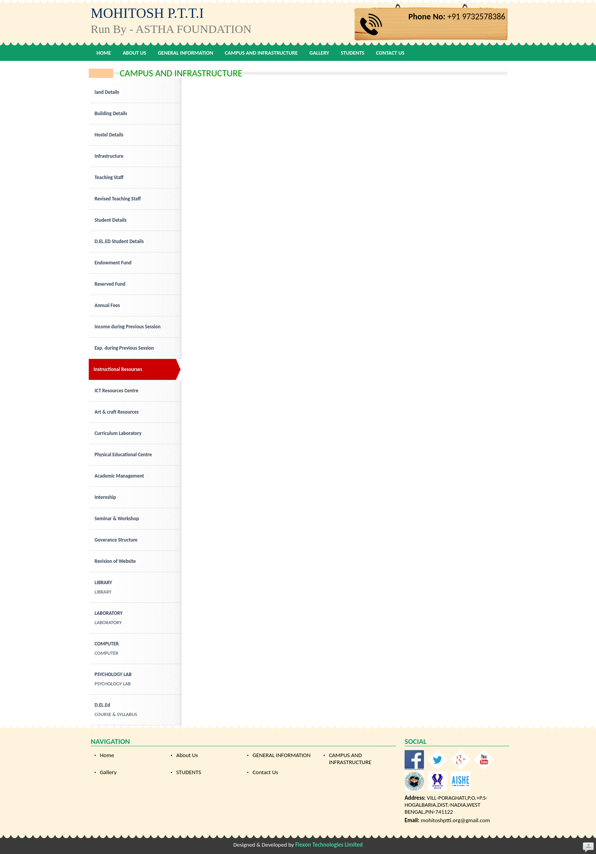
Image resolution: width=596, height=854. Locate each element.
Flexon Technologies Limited (329, 844)
